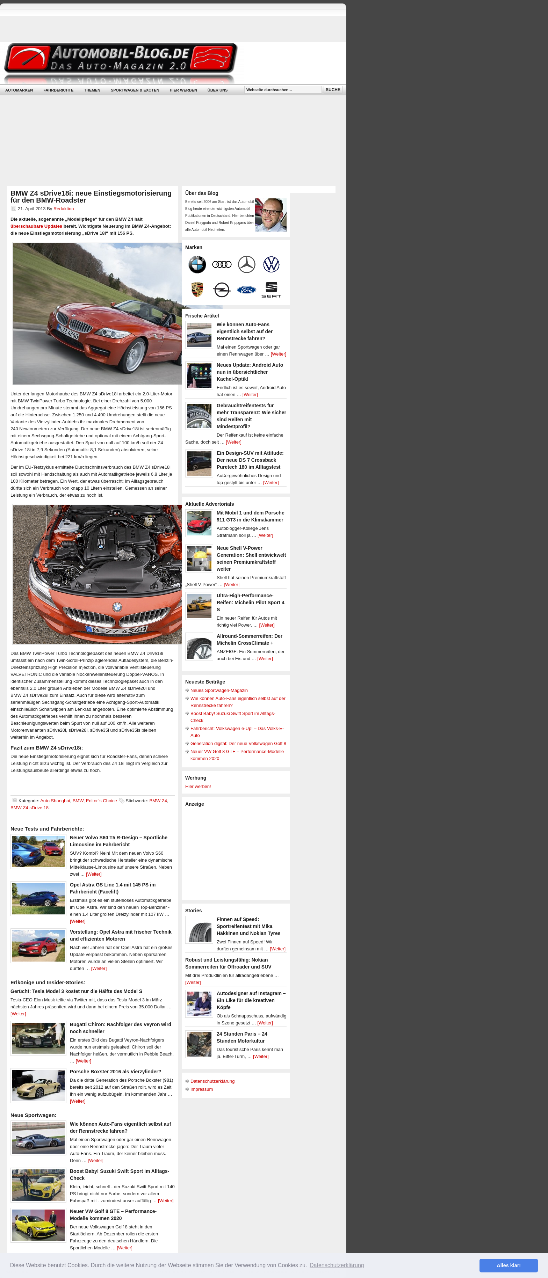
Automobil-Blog (168, 63)
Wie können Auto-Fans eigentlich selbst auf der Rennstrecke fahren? (245, 331)
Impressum (201, 1089)
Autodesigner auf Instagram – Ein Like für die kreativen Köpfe (251, 1000)
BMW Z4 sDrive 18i (30, 807)
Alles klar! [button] (509, 1265)
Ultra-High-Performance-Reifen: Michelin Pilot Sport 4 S (250, 602)
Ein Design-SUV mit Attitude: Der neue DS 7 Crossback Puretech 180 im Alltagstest (250, 460)
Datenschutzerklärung (212, 1081)
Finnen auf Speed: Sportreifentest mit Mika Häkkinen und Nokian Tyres (249, 926)
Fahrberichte (58, 90)
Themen (92, 90)
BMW (78, 800)
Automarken (19, 90)
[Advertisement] (237, 853)
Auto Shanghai (55, 800)
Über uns (218, 90)
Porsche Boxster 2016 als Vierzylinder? (115, 1071)
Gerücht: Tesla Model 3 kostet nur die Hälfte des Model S (76, 991)
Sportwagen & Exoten (135, 90)
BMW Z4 (158, 800)
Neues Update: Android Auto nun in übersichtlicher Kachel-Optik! (250, 372)
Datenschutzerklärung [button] (337, 1265)
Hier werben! (198, 786)
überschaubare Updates (36, 226)
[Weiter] (94, 874)
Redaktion (63, 208)
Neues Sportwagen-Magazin (219, 690)
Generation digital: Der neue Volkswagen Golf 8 (238, 743)
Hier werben (183, 90)
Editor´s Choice (101, 800)
